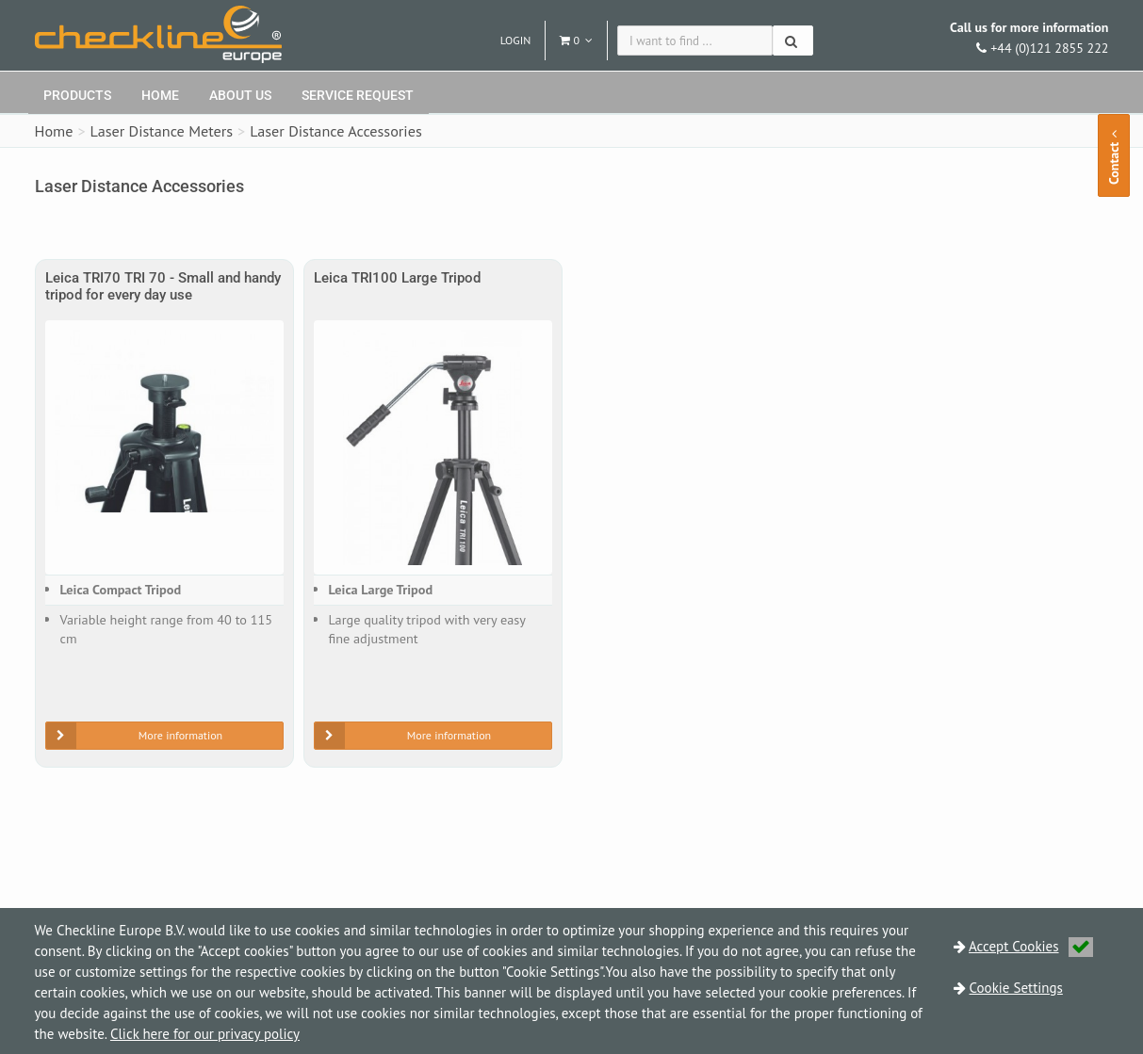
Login (515, 40)
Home (160, 95)
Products (77, 95)
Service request (358, 95)
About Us (240, 95)
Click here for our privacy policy (205, 1034)
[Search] (793, 40)
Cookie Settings (1016, 988)
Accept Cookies (1031, 946)
